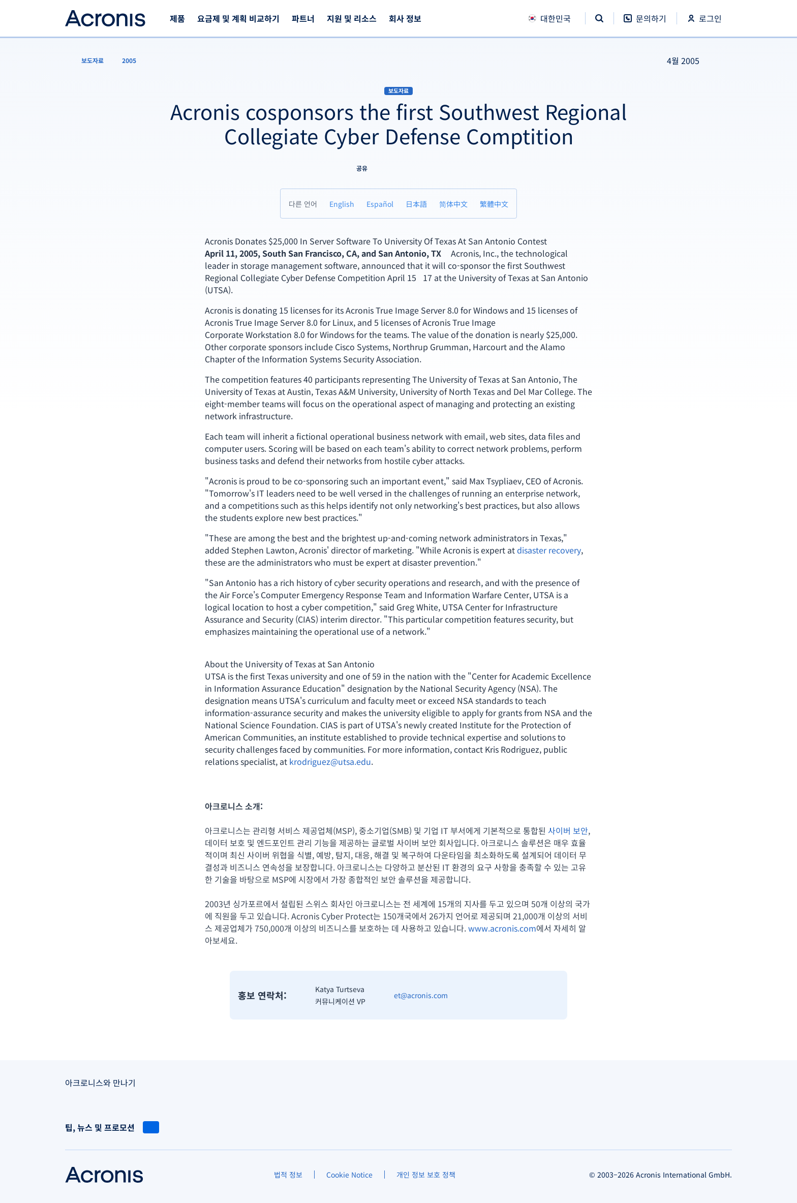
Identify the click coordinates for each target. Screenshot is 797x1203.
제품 (177, 18)
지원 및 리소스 (352, 18)
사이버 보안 (568, 830)
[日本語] (416, 203)
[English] (341, 203)
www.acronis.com (502, 928)
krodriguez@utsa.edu (330, 761)
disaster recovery (549, 550)
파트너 (303, 18)
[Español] (379, 203)
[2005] (129, 60)
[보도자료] (86, 60)
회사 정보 (405, 18)
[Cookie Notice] (349, 1174)
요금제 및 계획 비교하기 (238, 18)
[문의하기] (645, 23)
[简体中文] (453, 203)
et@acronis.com (421, 995)
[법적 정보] (288, 1174)
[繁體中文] (494, 203)
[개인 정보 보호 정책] (425, 1174)
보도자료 (398, 91)
